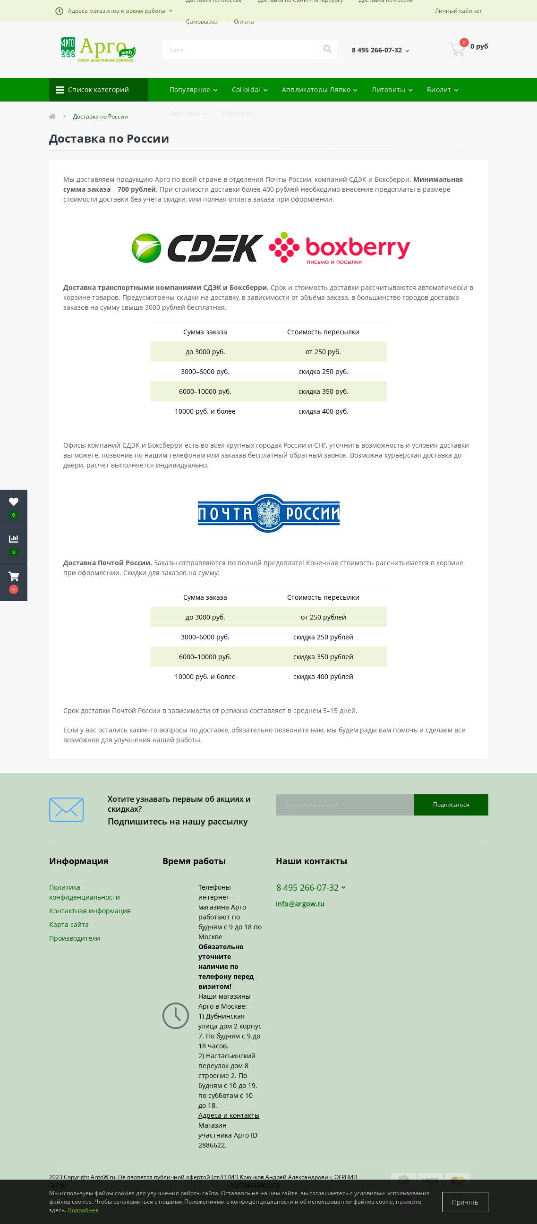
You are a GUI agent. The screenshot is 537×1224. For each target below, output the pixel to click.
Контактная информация (90, 910)
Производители (74, 938)
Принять (465, 1202)
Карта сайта (69, 924)
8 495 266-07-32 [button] (311, 887)
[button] (114, 11)
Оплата (244, 21)
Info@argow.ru (300, 903)
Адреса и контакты (229, 1115)
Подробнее (83, 1210)
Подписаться (451, 804)
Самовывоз (202, 21)
